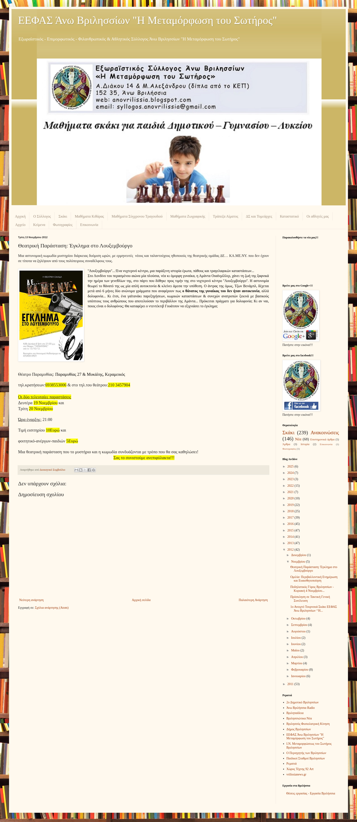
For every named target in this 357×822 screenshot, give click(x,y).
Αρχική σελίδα (141, 600)
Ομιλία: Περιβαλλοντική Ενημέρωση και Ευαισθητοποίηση (314, 578)
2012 (291, 549)
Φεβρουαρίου (300, 669)
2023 (291, 479)
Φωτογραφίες (63, 225)
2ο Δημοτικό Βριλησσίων (303, 702)
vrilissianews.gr (296, 774)
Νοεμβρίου (298, 561)
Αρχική (20, 216)
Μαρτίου (297, 663)
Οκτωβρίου (298, 618)
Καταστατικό (289, 216)
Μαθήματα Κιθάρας (89, 216)
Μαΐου (295, 650)
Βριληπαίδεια (295, 713)
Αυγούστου (298, 631)
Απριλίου (297, 657)
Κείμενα (39, 225)
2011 (290, 684)
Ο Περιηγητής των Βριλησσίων (306, 753)
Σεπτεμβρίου (299, 625)
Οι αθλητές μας (318, 216)
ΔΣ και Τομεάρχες (259, 216)
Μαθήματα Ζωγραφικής (187, 216)
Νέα (298, 439)
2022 (291, 485)
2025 (291, 466)
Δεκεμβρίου (299, 555)
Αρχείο (20, 225)
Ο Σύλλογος (42, 216)
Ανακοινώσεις (324, 432)
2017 (291, 517)
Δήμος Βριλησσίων (299, 729)
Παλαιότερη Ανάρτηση (253, 600)
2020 (291, 498)
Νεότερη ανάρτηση (31, 600)
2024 (291, 472)
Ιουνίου (296, 644)
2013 (291, 543)
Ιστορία (305, 444)
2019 (291, 505)
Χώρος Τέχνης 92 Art (300, 769)
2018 (291, 511)
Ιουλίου (296, 637)
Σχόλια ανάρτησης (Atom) (51, 607)
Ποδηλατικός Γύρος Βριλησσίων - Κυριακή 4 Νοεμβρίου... (312, 588)
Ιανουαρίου (298, 676)
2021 (291, 492)
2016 (291, 524)
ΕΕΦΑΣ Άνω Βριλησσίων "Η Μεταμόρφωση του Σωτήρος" (147, 20)
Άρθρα (286, 444)
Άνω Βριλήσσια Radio (301, 707)
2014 (291, 536)
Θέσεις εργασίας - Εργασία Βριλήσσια (310, 793)
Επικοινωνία (89, 225)
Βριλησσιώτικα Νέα (299, 718)
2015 (291, 530)
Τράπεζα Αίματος (225, 216)
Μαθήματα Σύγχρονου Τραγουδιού (137, 216)
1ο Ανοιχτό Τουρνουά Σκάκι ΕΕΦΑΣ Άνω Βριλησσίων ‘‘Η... (313, 608)
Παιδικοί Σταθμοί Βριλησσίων (306, 758)
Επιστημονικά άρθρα (322, 439)
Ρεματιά (292, 763)
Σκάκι (63, 216)
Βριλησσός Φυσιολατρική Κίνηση (308, 724)
